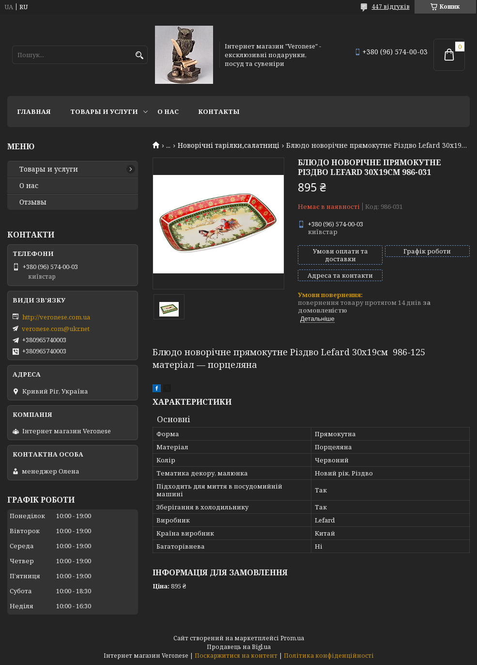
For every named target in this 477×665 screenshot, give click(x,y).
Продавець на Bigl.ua (239, 647)
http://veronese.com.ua (56, 317)
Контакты (219, 111)
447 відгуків (391, 6)
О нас (168, 111)
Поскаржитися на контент (236, 655)
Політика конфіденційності (329, 655)
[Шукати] (139, 55)
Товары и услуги (104, 111)
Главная (34, 111)
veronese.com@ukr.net (56, 328)
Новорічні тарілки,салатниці (228, 145)
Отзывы (32, 202)
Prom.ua (292, 638)
